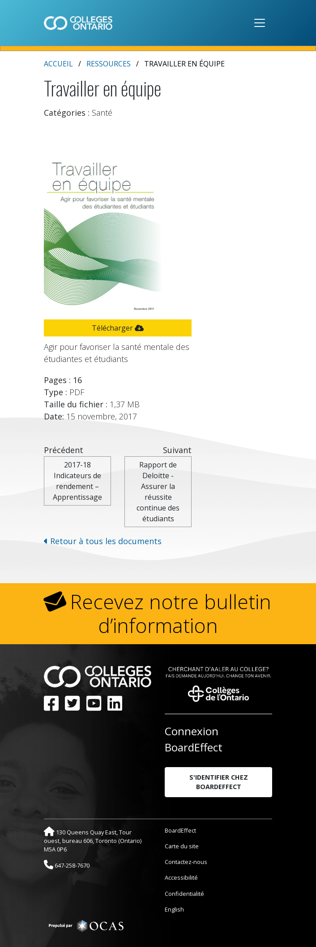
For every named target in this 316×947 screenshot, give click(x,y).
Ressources (108, 64)
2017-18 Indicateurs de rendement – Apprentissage (77, 481)
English (174, 909)
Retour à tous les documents (103, 541)
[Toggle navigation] (259, 23)
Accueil (58, 64)
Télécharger (118, 328)
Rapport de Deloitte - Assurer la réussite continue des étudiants (158, 492)
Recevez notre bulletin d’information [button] (170, 613)
